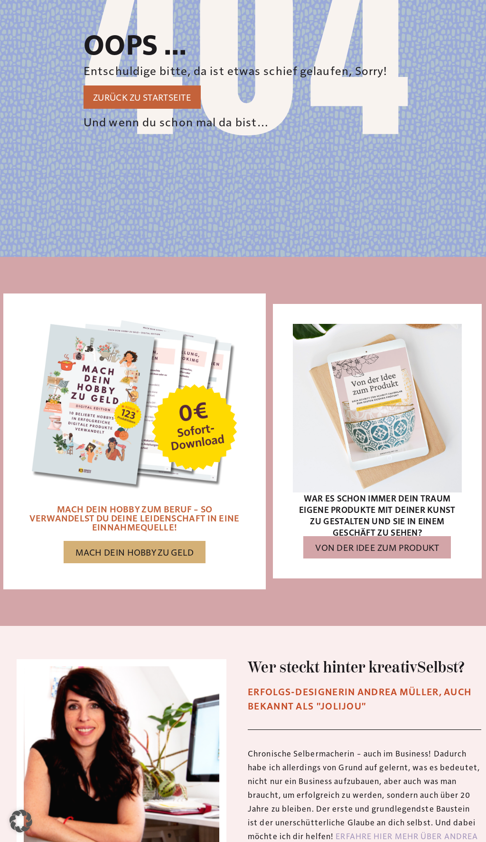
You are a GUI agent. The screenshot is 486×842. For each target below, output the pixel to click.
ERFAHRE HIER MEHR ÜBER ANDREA (407, 836)
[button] (21, 821)
